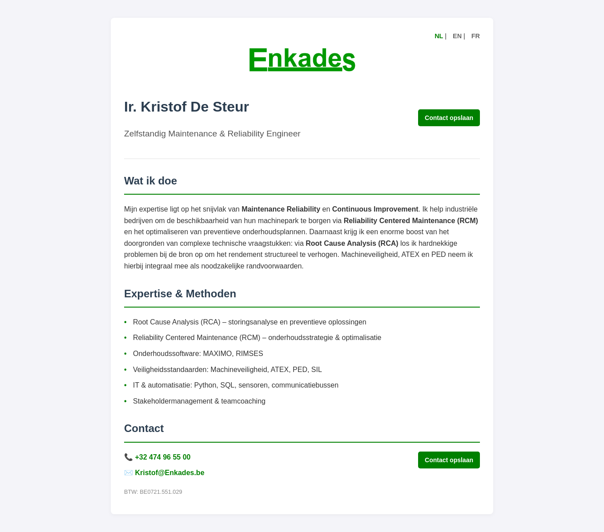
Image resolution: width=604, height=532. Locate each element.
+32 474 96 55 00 (162, 457)
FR (475, 36)
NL (439, 36)
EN (457, 36)
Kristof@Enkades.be (169, 472)
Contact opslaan (449, 117)
